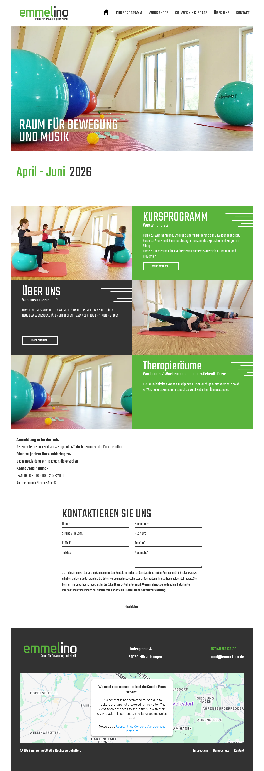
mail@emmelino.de (149, 585)
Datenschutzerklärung (150, 590)
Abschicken (131, 607)
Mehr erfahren (160, 266)
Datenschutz (221, 751)
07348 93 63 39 (224, 649)
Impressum (200, 751)
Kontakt (239, 751)
